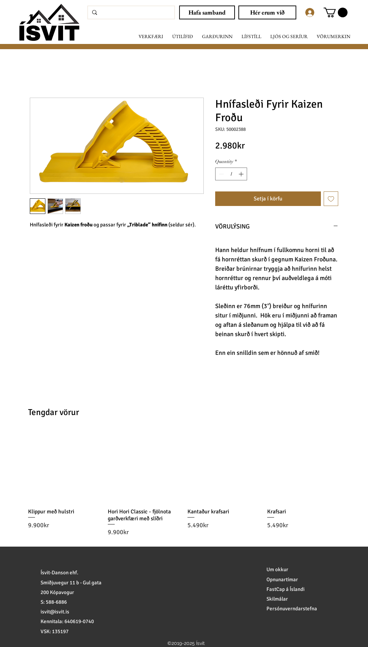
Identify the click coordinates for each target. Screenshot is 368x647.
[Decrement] (220, 174)
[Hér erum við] (267, 12)
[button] (336, 12)
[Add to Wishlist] (331, 198)
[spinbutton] (231, 174)
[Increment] (241, 174)
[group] (184, 483)
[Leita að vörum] (130, 12)
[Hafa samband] (207, 12)
